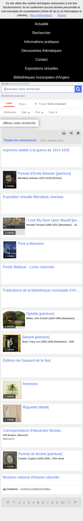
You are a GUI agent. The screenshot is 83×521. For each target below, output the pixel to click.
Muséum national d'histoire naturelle (31, 477)
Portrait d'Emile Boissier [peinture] (44, 173)
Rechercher (41, 33)
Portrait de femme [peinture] (40, 454)
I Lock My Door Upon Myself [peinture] (53, 220)
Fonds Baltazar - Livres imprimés (28, 267)
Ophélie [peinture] (40, 314)
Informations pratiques (41, 42)
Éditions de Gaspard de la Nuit (27, 360)
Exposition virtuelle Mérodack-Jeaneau (33, 197)
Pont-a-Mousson (31, 243)
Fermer (62, 15)
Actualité (41, 24)
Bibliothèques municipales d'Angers (41, 77)
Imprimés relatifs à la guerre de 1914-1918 (36, 150)
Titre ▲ (39, 112)
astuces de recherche (19, 83)
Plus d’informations (41, 15)
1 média (9, 186)
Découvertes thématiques (41, 51)
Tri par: (52, 103)
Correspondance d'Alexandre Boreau (32, 430)
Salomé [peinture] (36, 337)
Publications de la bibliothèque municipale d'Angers (41, 290)
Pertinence (10, 112)
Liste (9, 103)
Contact (41, 59)
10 (63, 502)
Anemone (30, 384)
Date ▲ (25, 112)
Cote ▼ (53, 112)
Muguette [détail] (36, 407)
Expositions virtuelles (41, 68)
